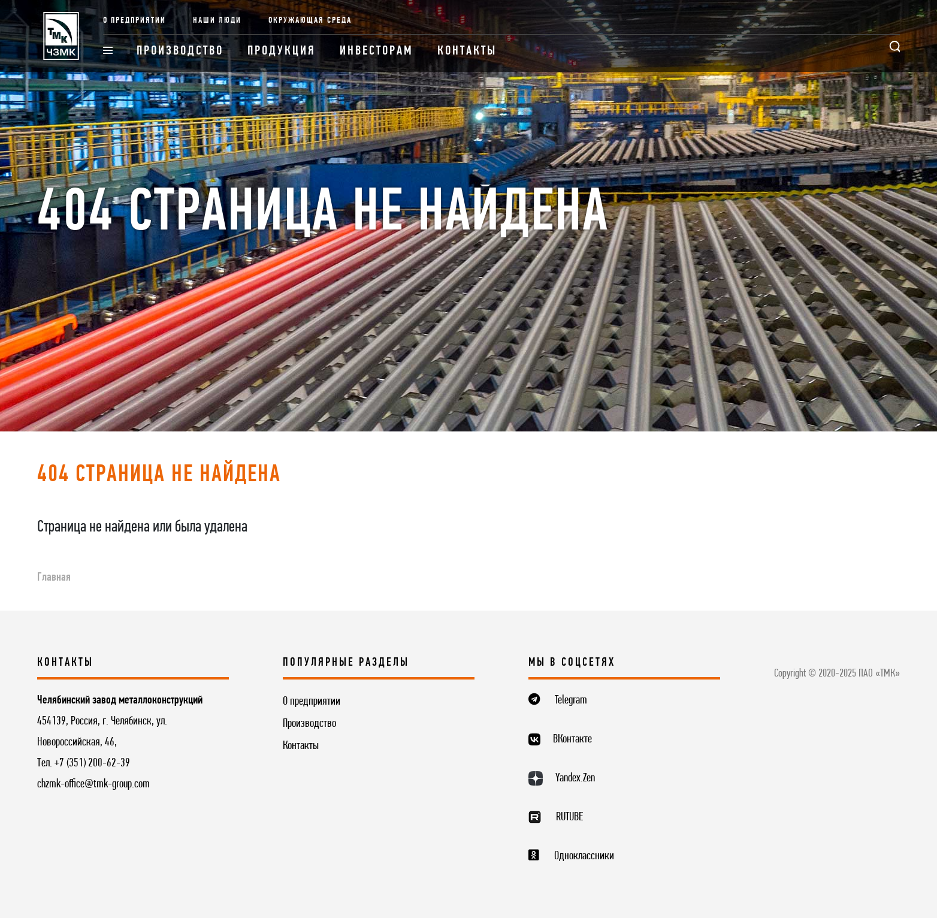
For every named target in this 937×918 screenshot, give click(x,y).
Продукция (281, 51)
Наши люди (217, 20)
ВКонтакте (572, 739)
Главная (54, 578)
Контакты (467, 51)
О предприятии (134, 20)
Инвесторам (376, 51)
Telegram (571, 700)
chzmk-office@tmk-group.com (93, 784)
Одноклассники (584, 856)
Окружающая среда (310, 20)
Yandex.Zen (575, 778)
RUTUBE (569, 817)
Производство (180, 51)
